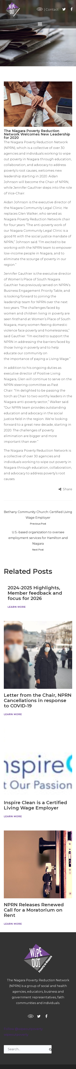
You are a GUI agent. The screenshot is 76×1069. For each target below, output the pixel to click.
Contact (52, 9)
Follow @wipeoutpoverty (23, 1029)
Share (67, 489)
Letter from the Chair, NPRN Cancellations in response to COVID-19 (37, 700)
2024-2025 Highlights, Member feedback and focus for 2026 (35, 593)
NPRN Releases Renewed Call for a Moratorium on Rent (34, 910)
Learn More (17, 606)
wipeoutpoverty (16, 1034)
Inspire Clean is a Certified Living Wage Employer (35, 805)
